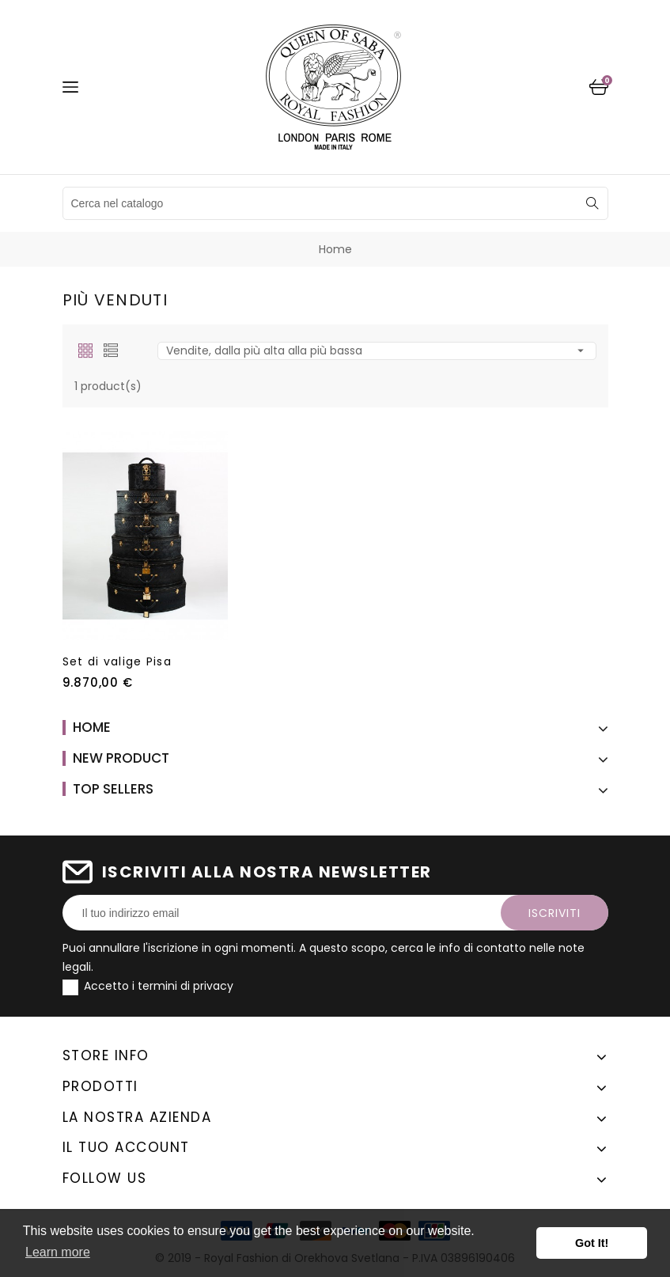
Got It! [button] (591, 1243)
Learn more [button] (57, 1252)
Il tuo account (126, 1147)
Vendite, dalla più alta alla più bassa (377, 350)
